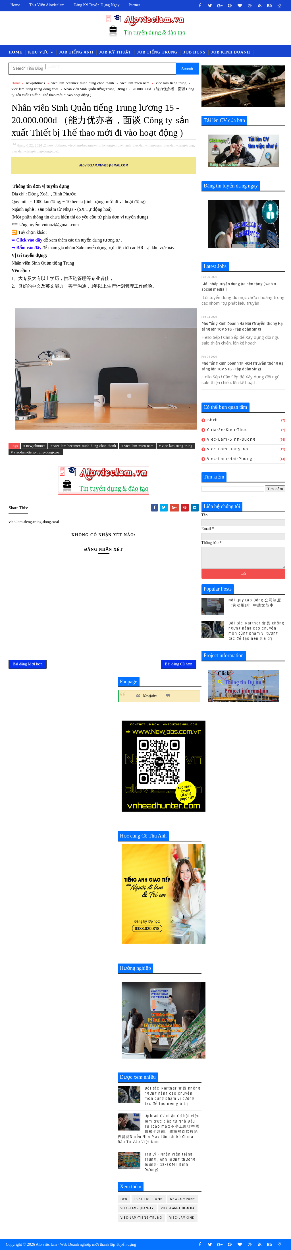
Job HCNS (194, 52)
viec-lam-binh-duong (231, 439)
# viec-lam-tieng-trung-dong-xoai (35, 452)
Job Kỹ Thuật (115, 52)
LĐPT (54, 66)
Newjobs (150, 696)
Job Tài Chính (25, 66)
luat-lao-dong (148, 1199)
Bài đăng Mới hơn (28, 664)
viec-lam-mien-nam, (147, 145)
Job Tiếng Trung (157, 52)
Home (15, 5)
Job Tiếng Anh (76, 52)
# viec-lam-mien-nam (137, 446)
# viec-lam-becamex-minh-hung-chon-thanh (83, 446)
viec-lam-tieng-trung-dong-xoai (34, 89)
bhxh (212, 420)
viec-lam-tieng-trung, (179, 145)
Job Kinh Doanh (230, 52)
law (124, 1199)
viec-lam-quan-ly (137, 1208)
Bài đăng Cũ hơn (178, 664)
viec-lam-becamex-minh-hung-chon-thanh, (100, 145)
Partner (134, 5)
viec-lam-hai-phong (230, 458)
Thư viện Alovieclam (47, 5)
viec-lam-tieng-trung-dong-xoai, (35, 151)
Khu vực (38, 52)
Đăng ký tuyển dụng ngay (97, 5)
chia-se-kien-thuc (227, 429)
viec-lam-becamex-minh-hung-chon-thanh (82, 83)
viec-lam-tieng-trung (171, 83)
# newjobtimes (34, 446)
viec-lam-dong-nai (228, 449)
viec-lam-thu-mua (178, 1208)
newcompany (182, 1199)
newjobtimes (35, 83)
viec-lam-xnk (182, 1218)
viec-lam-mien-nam (134, 83)
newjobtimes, (57, 145)
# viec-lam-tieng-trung (175, 446)
